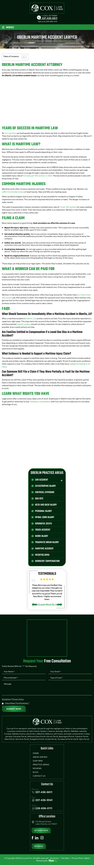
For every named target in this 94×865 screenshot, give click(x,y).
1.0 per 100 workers (68, 207)
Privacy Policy (18, 699)
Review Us (38, 846)
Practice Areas (41, 765)
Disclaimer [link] (54, 858)
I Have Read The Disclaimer (17, 703)
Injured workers (24, 324)
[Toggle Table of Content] (23, 57)
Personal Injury (43, 511)
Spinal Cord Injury (44, 517)
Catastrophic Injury (45, 486)
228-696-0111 (51, 21)
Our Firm (37, 761)
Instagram (42, 837)
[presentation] (35, 604)
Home (36, 753)
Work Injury (41, 536)
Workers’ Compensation (47, 561)
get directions (41, 830)
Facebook (32, 837)
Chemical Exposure (44, 492)
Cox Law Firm (10, 133)
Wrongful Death (43, 524)
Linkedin (36, 837)
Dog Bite (39, 499)
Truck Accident (42, 530)
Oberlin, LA (31, 318)
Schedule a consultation (40, 401)
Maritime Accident (44, 549)
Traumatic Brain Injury (47, 542)
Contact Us (39, 776)
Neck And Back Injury (46, 505)
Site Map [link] (65, 858)
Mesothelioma (42, 555)
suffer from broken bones (13, 192)
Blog (35, 772)
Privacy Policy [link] (77, 858)
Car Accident (41, 480)
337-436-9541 (44, 799)
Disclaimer (6, 699)
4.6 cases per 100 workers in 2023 (37, 175)
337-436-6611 (49, 18)
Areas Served (40, 757)
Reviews (37, 768)
